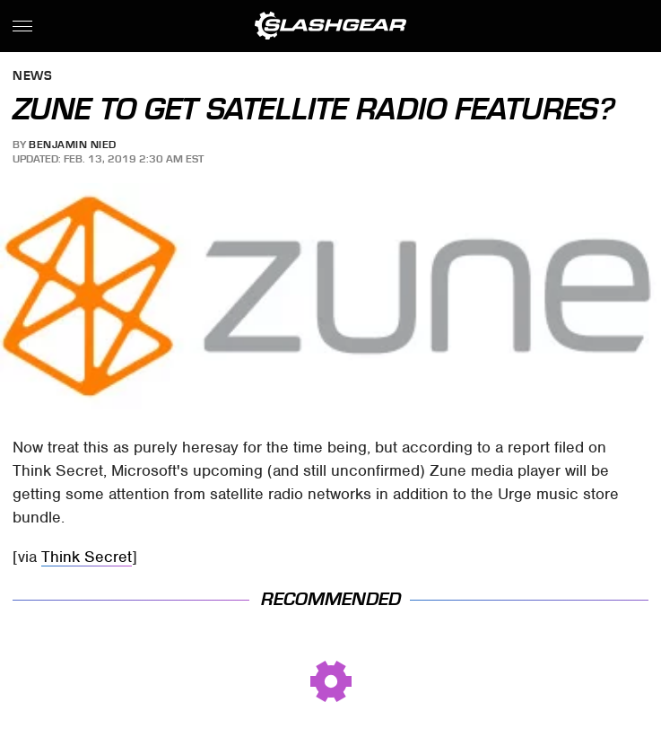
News (32, 77)
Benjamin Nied (73, 144)
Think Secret (86, 556)
